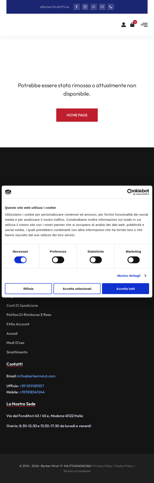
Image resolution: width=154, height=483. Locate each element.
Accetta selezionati (76, 288)
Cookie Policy (124, 466)
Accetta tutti (125, 288)
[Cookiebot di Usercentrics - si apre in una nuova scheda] (130, 192)
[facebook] (76, 7)
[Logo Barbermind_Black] (32, 22)
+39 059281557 (32, 386)
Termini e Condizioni (77, 471)
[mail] (102, 7)
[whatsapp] (93, 7)
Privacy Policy (103, 466)
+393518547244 (32, 392)
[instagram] (85, 7)
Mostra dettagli (128, 275)
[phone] (111, 7)
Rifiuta (28, 288)
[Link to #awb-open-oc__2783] (144, 24)
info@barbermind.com (36, 376)
